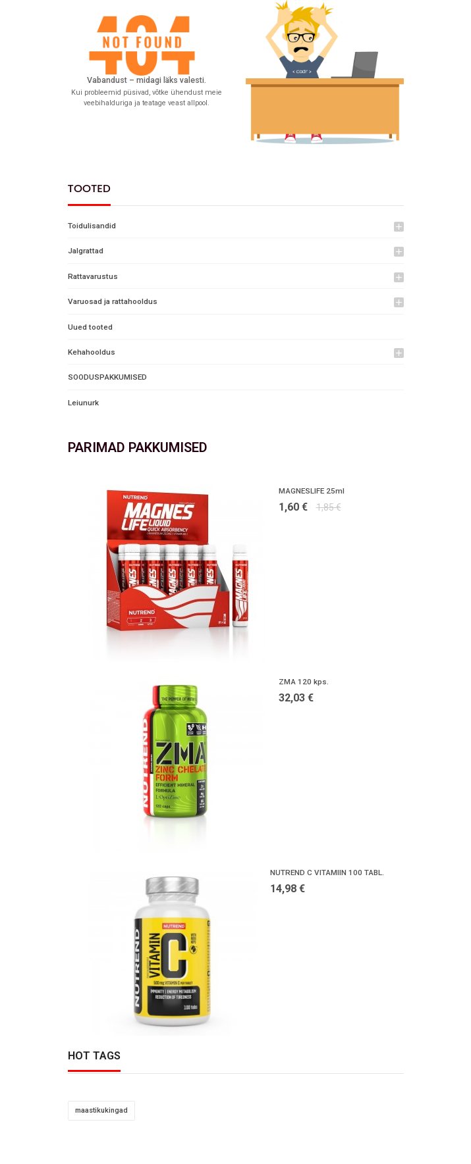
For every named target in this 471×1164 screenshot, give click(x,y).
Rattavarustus (93, 276)
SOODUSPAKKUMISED (107, 377)
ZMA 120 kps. (304, 681)
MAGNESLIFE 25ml (312, 490)
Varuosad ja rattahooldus (112, 301)
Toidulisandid (92, 225)
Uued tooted (90, 327)
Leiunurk (83, 402)
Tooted (89, 188)
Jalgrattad (85, 250)
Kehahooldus (91, 352)
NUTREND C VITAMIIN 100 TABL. (327, 872)
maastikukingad (101, 1110)
